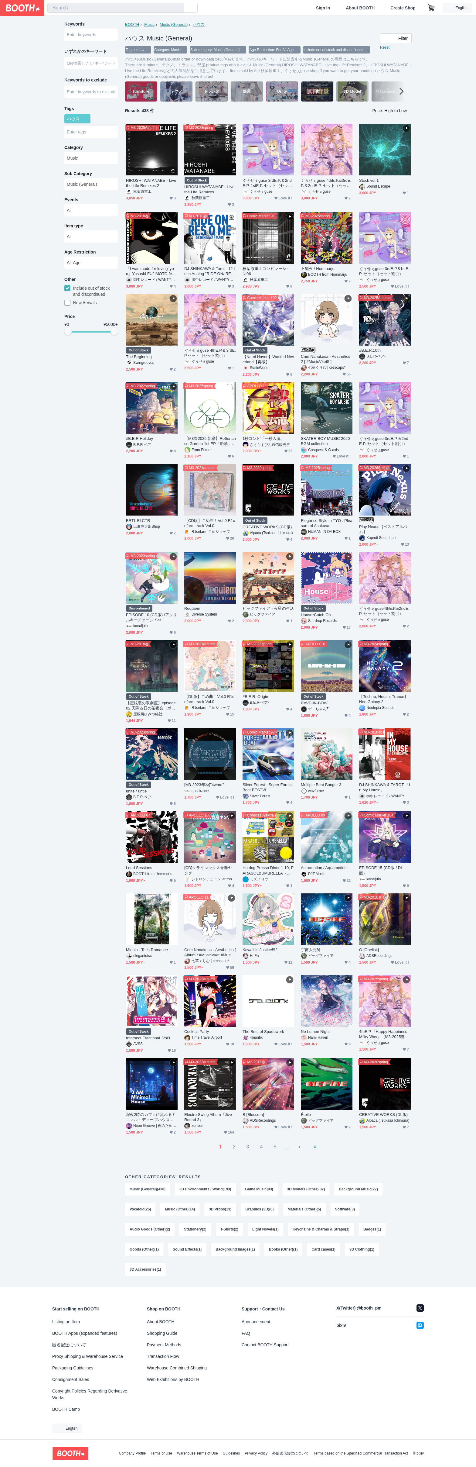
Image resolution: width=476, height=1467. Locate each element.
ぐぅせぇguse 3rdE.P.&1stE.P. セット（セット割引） (384, 271)
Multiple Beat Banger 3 (321, 784)
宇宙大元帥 (311, 950)
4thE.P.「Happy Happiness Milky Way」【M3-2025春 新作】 (384, 1034)
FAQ (246, 1333)
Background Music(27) (358, 1189)
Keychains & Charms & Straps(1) (321, 1229)
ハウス (199, 24)
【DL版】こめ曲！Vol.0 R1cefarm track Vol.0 (209, 699)
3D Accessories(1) (145, 1269)
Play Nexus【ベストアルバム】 (383, 529)
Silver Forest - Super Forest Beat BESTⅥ (267, 787)
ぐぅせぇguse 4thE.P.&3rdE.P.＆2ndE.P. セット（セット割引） (326, 183)
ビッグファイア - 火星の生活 (268, 608)
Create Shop (402, 8)
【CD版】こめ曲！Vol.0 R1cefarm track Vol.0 (209, 523)
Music (149, 24)
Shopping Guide (162, 1333)
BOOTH (132, 24)
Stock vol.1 (369, 180)
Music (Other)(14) (180, 1209)
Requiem (192, 608)
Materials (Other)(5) (304, 1209)
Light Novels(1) (265, 1229)
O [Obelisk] (369, 950)
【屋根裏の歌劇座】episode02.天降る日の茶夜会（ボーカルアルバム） (151, 706)
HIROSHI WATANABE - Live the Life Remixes (209, 189)
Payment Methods (164, 1344)
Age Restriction (80, 252)
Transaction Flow (163, 1356)
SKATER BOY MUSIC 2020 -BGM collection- (326, 441)
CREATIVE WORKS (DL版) (383, 1114)
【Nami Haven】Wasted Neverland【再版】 (268, 359)
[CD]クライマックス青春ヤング (208, 870)
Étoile (306, 1114)
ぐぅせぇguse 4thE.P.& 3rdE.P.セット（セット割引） (210, 353)
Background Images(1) (235, 1249)
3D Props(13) (220, 1209)
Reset (384, 47)
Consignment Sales (70, 1379)
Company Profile (132, 1453)
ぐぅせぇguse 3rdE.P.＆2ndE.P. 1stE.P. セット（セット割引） (267, 183)
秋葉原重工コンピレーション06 (266, 271)
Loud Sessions (139, 867)
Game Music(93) (259, 1189)
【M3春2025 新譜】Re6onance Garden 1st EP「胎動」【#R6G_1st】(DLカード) (210, 441)
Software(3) (345, 1209)
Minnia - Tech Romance (147, 950)
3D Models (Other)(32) (306, 1189)
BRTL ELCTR (138, 520)
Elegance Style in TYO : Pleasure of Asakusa (326, 523)
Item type (73, 226)
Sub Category (78, 173)
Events (71, 200)
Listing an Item (66, 1321)
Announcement (256, 1321)
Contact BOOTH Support (265, 1344)
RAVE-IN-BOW (314, 703)
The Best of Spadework (263, 1031)
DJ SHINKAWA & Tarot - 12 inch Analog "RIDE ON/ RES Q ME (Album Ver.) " (209, 271)
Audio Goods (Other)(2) (150, 1229)
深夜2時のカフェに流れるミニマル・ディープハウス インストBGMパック (151, 1117)
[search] (178, 8)
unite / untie (136, 791)
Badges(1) (372, 1229)
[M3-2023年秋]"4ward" (204, 784)
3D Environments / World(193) (205, 1189)
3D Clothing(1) (361, 1249)
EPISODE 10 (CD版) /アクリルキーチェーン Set (151, 617)
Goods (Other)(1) (144, 1249)
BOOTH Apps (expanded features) (84, 1333)
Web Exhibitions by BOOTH (173, 1379)
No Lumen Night (315, 1031)
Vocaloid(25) (140, 1209)
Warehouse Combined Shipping (177, 1367)
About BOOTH (360, 8)
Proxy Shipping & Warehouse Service (87, 1356)
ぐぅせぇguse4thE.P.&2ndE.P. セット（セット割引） (384, 611)
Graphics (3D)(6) (259, 1209)
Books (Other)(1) (283, 1249)
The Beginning (139, 356)
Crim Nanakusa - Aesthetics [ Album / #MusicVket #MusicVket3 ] (210, 953)
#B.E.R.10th (370, 350)
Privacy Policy (256, 1453)
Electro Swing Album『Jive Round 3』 (208, 1117)
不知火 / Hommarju (318, 268)
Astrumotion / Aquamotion (324, 867)
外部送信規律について (290, 1453)
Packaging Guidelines (72, 1367)
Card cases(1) (323, 1249)
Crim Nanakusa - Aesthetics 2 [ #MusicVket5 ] (325, 359)
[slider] (68, 331)
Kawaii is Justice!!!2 (260, 950)
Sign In (323, 8)
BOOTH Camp (66, 1409)
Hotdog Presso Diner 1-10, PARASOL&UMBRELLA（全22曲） (268, 870)
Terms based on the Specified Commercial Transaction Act (361, 1453)
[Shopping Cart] (431, 8)
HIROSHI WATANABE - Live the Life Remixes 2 (151, 183)
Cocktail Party (196, 1031)
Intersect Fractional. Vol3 (148, 1038)
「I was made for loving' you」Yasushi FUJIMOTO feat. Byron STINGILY (151, 271)
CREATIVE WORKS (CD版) (267, 527)
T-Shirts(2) (229, 1229)
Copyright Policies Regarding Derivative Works (89, 1394)
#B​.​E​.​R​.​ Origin (255, 696)
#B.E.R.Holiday (139, 438)
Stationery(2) (195, 1229)
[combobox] (115, 8)
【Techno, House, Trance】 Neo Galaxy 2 (383, 699)
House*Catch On (316, 615)
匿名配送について (69, 1344)
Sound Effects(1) (187, 1249)
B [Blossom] (253, 1114)
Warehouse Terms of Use (197, 1453)
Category (73, 147)
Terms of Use (161, 1453)
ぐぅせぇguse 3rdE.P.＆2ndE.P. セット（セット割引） (383, 441)
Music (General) (174, 24)
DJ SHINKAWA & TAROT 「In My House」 (384, 787)
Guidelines (231, 1453)
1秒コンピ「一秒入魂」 (263, 438)
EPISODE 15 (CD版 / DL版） (381, 870)
